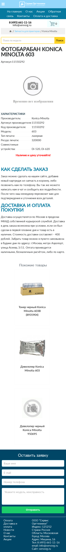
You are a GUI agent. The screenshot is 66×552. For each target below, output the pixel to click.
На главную (14, 11)
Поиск (59, 40)
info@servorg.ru (22, 25)
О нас (29, 11)
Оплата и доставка (45, 16)
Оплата (8, 520)
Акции (40, 11)
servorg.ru (45, 548)
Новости (9, 529)
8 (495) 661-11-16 (20, 22)
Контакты (23, 16)
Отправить (33, 509)
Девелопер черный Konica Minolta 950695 (32, 429)
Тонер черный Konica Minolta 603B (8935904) (32, 310)
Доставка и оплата (10, 525)
